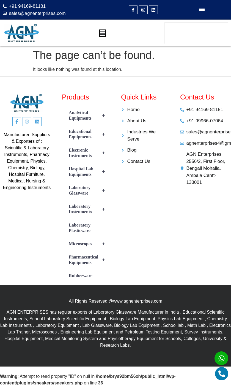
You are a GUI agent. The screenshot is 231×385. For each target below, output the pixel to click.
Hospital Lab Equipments (89, 171)
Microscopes (89, 244)
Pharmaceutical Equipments (89, 260)
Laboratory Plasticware (79, 228)
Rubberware (80, 275)
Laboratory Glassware (89, 190)
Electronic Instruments (89, 153)
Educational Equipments (89, 134)
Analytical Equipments (89, 115)
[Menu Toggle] (102, 33)
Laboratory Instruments (89, 209)
